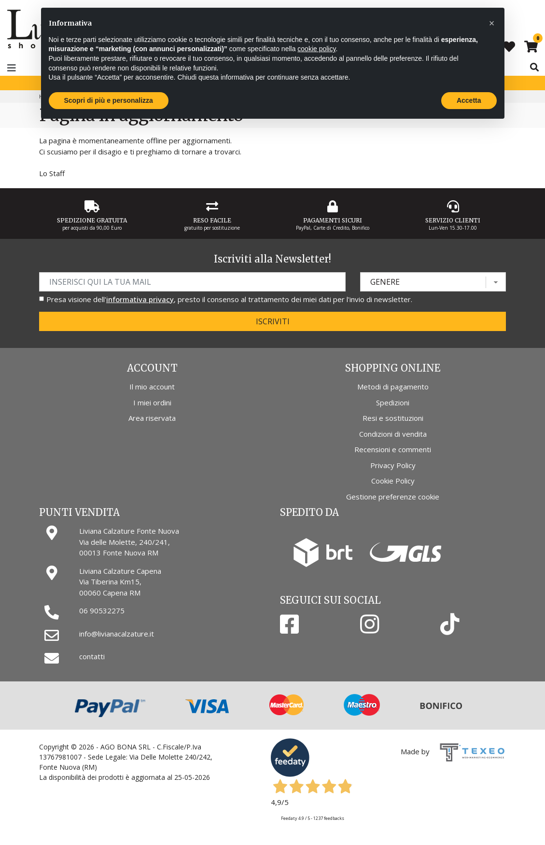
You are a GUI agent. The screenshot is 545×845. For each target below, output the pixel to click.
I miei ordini (152, 402)
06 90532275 (102, 610)
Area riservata (152, 418)
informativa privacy (140, 299)
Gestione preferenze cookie (392, 496)
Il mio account (152, 386)
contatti (92, 656)
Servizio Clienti (452, 220)
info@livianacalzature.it (116, 633)
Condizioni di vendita (393, 434)
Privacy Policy (393, 465)
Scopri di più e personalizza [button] (108, 100)
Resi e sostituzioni (393, 418)
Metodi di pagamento (393, 386)
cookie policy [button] (316, 49)
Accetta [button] (469, 100)
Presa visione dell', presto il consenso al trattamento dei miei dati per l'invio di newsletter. (229, 299)
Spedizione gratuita (92, 220)
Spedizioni (392, 402)
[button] (492, 23)
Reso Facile (212, 220)
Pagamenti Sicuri (332, 220)
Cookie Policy (393, 480)
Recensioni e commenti (392, 449)
